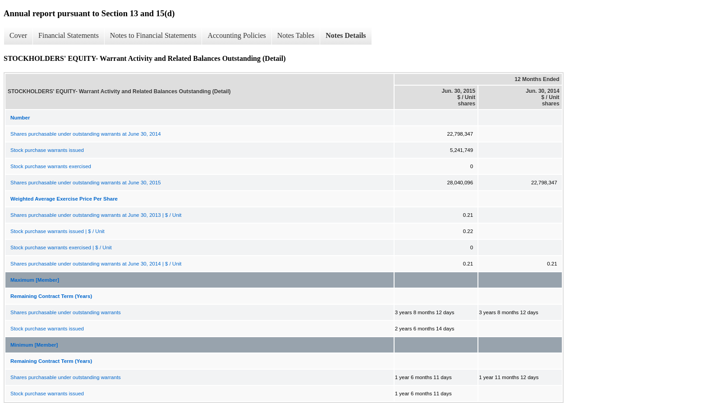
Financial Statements (68, 35)
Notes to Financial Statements (153, 35)
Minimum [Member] (34, 345)
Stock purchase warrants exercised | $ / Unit (61, 247)
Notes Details (346, 35)
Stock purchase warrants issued (47, 150)
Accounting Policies (236, 35)
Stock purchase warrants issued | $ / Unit (57, 231)
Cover (18, 35)
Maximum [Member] (34, 280)
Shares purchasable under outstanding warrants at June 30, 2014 (85, 134)
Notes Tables (296, 35)
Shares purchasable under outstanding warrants (65, 312)
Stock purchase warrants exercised (50, 166)
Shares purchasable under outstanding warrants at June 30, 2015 (85, 182)
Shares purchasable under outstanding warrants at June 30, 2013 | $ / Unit (96, 215)
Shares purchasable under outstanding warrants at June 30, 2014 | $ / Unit (96, 263)
